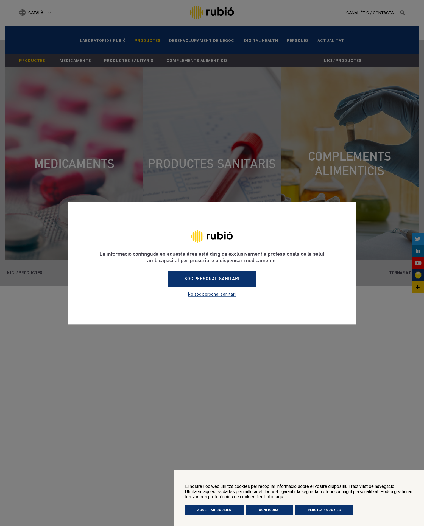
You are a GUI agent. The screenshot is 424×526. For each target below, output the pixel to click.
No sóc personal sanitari (212, 294)
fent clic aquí (270, 496)
